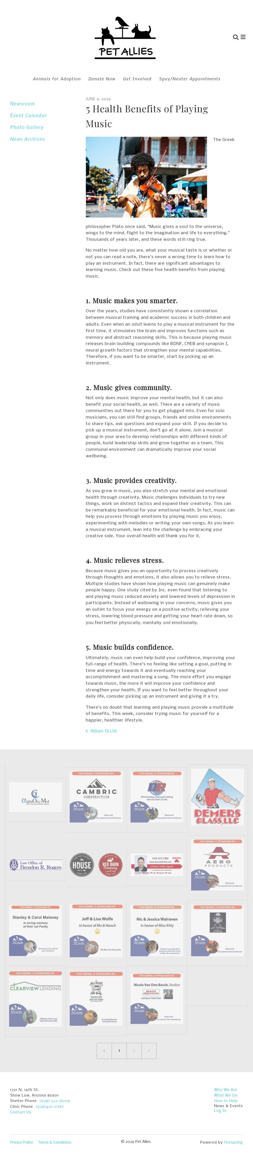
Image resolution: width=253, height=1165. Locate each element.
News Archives (27, 139)
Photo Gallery (26, 127)
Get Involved (137, 78)
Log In (220, 1111)
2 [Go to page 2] (134, 1050)
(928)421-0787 (50, 1107)
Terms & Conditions (54, 1143)
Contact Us (20, 1112)
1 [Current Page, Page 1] (119, 1050)
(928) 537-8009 (54, 1101)
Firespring (233, 1143)
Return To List (103, 731)
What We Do (226, 1095)
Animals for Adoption (57, 78)
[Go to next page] (149, 1051)
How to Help (226, 1101)
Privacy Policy (21, 1143)
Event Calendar (28, 115)
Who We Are (225, 1090)
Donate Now (101, 78)
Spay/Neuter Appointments (189, 78)
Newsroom (22, 103)
